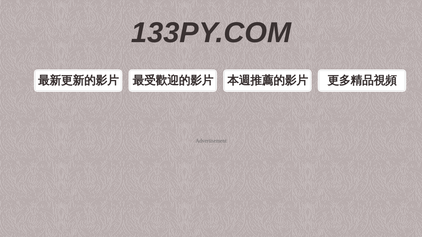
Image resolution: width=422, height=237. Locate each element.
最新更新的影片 (109, 50)
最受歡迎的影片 (182, 50)
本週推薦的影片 (255, 50)
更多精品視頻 (329, 50)
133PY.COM (211, 20)
